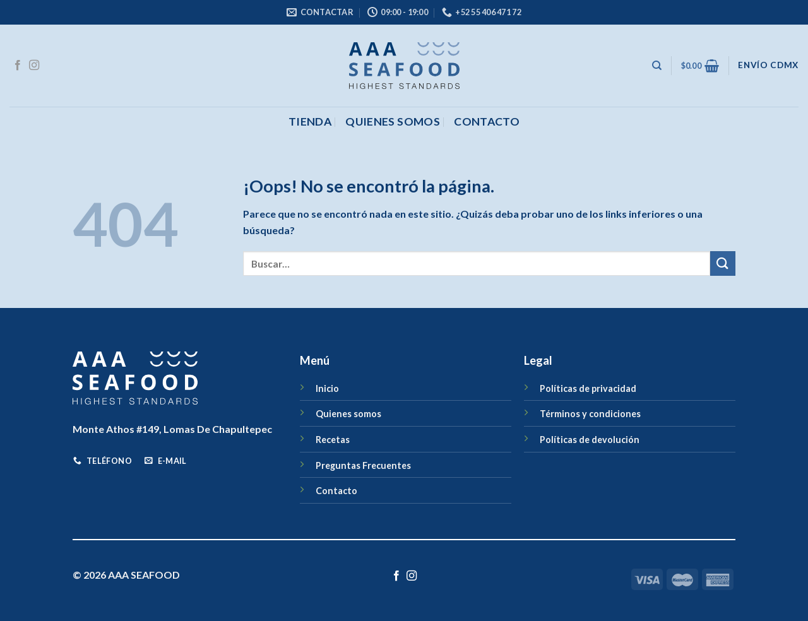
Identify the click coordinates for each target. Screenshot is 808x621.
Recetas (333, 439)
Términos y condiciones (590, 413)
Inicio (327, 388)
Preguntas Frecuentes (363, 465)
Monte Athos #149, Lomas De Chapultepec (172, 429)
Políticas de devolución (589, 439)
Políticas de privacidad (588, 388)
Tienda (309, 121)
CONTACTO (487, 121)
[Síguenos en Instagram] (34, 65)
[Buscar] (657, 66)
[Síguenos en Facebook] (18, 65)
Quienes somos (392, 121)
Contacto (336, 490)
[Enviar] (722, 263)
